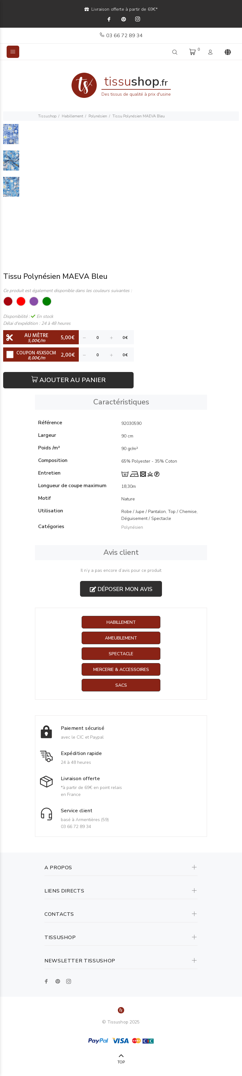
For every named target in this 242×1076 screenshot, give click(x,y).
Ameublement (121, 638)
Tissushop (47, 116)
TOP (121, 1062)
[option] (11, 137)
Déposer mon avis (121, 589)
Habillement (72, 116)
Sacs (121, 685)
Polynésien (98, 116)
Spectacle (121, 654)
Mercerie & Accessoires (121, 670)
